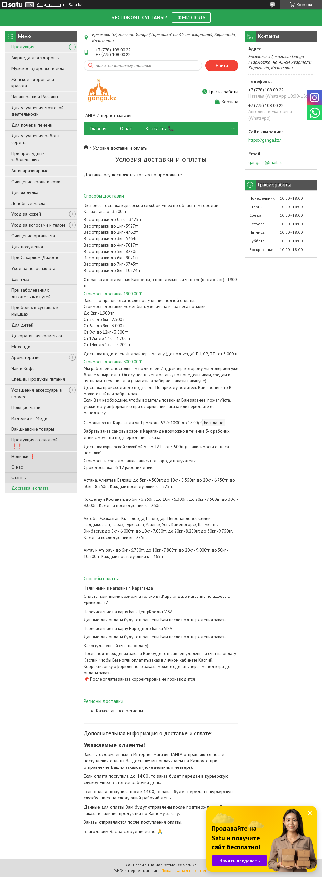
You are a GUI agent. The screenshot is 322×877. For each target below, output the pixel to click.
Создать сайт (49, 4)
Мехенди (21, 347)
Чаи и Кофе (23, 368)
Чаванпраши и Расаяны (35, 97)
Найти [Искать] (222, 65)
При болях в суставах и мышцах (35, 311)
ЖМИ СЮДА (191, 17)
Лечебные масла (28, 203)
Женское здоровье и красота (33, 82)
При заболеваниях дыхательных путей (31, 293)
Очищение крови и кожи (36, 181)
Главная (98, 128)
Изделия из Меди (29, 418)
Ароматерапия (26, 357)
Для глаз (20, 279)
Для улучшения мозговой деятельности (38, 111)
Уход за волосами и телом (38, 225)
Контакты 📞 (160, 128)
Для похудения (27, 247)
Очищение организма (33, 236)
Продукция (23, 47)
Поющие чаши (26, 407)
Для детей (22, 325)
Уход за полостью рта (33, 268)
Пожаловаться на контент (185, 870)
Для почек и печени (32, 125)
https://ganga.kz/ (264, 140)
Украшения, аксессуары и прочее (37, 393)
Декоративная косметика (37, 336)
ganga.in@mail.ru (265, 162)
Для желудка (25, 192)
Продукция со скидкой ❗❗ (35, 443)
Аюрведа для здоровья (36, 58)
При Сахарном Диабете (36, 257)
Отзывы (19, 477)
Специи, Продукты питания (38, 379)
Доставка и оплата (30, 488)
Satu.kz (189, 864)
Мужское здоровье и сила (38, 68)
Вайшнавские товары (33, 429)
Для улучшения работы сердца (35, 139)
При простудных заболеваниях (28, 156)
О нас (17, 467)
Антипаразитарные (30, 171)
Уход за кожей (26, 214)
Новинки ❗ (23, 456)
